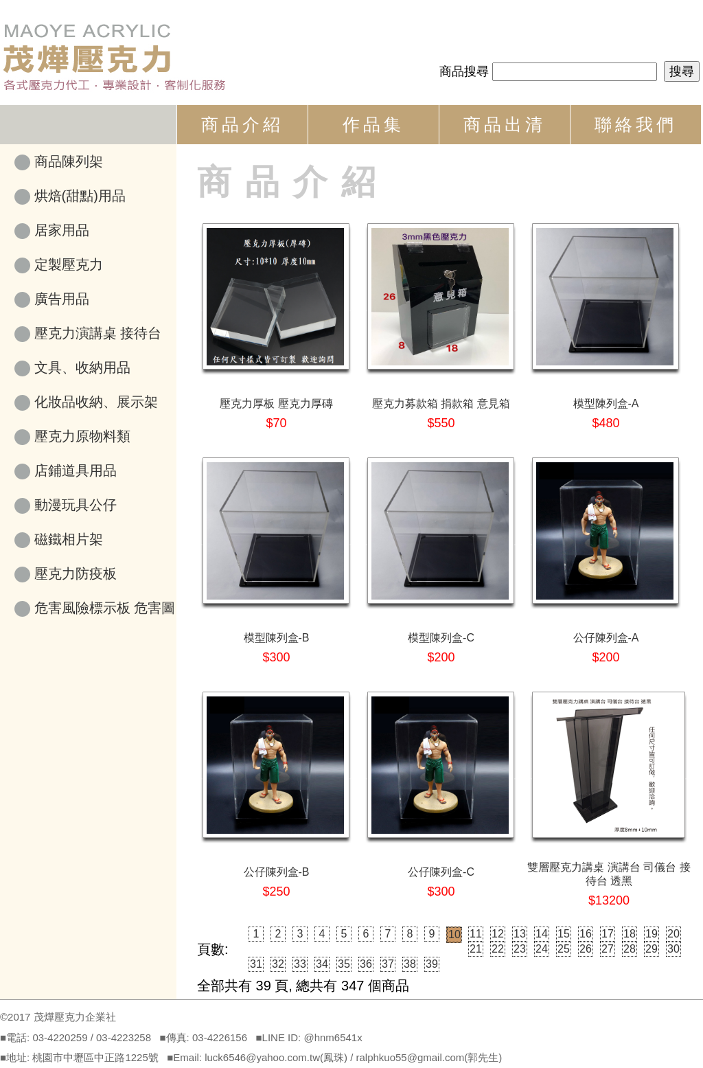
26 (585, 949)
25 (563, 949)
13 (520, 934)
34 (322, 964)
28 (629, 949)
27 (607, 949)
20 (673, 934)
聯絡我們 (636, 124)
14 (541, 934)
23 (520, 949)
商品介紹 (242, 124)
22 (498, 949)
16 (585, 934)
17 (607, 934)
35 (344, 964)
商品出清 (504, 124)
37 (388, 964)
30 (673, 949)
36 (366, 964)
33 (300, 964)
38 (410, 964)
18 (629, 934)
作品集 (373, 124)
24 (541, 949)
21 (476, 949)
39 (432, 964)
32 (278, 964)
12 (498, 934)
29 (651, 949)
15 (563, 934)
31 (256, 964)
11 (476, 934)
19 (651, 934)
